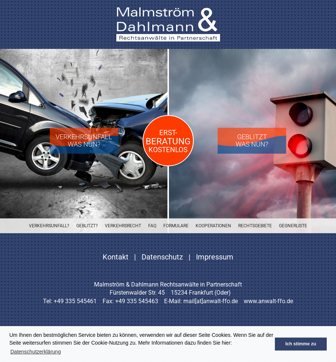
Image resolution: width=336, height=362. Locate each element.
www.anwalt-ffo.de (268, 301)
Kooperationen (213, 225)
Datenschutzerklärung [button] (35, 352)
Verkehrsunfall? (49, 225)
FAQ (152, 225)
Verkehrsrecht (123, 225)
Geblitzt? (87, 225)
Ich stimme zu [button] (300, 343)
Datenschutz (162, 256)
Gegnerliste (293, 225)
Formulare (176, 225)
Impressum (214, 256)
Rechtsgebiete (255, 225)
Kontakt (116, 256)
